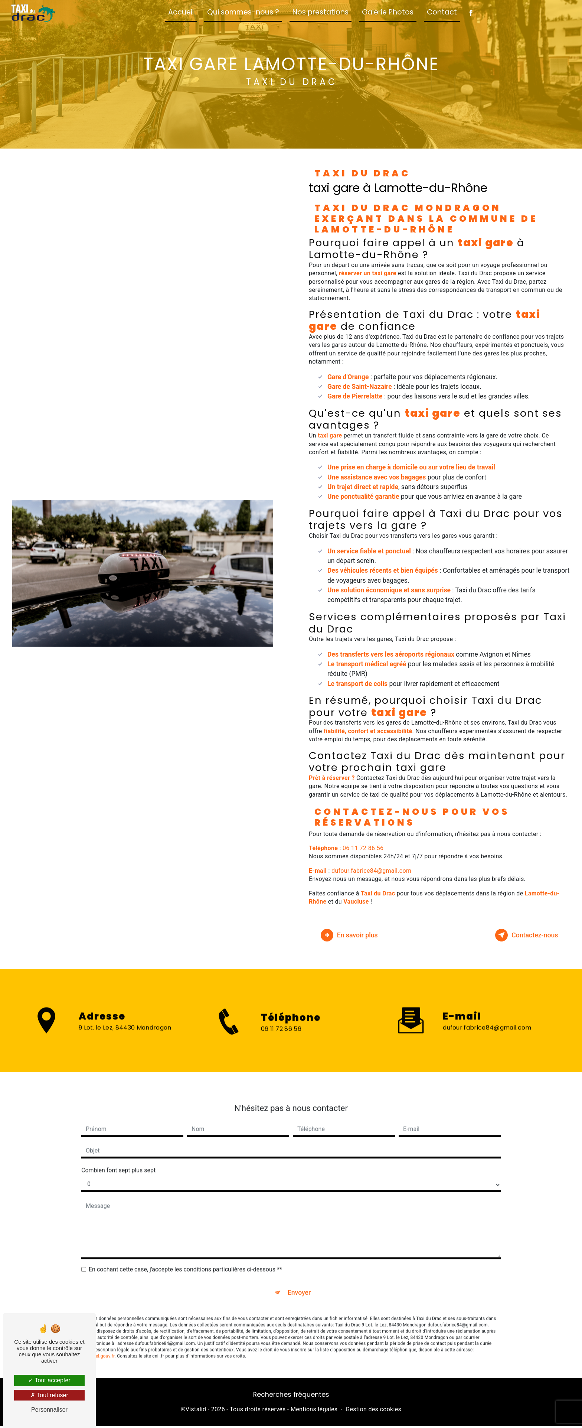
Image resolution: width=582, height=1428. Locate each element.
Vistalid (196, 1411)
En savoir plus (354, 935)
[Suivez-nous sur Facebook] (470, 13)
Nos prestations (320, 12)
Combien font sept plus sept (118, 1155)
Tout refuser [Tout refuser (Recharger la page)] (49, 1395)
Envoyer (299, 1278)
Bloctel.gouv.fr (100, 1343)
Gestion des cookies (373, 1411)
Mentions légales (314, 1411)
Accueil (181, 12)
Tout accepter (49, 1380)
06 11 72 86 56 (363, 848)
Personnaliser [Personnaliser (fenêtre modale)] (49, 1409)
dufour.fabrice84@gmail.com (371, 870)
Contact (442, 12)
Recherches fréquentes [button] (291, 1397)
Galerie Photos (387, 12)
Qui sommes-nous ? (243, 12)
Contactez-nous (521, 935)
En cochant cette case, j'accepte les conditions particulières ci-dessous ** (185, 1254)
